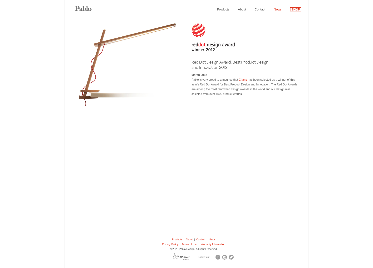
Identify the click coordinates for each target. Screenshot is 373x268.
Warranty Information (213, 244)
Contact (260, 9)
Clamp (243, 79)
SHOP (295, 9)
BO (187, 258)
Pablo (86, 6)
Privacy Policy (170, 244)
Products (223, 9)
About (242, 9)
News (278, 9)
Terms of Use (189, 244)
